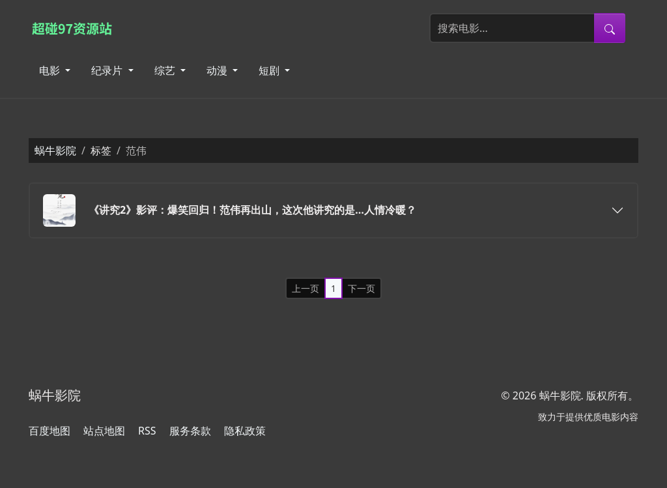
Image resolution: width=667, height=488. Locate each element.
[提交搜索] (609, 28)
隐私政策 (245, 430)
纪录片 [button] (108, 70)
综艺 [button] (166, 70)
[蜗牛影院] (78, 28)
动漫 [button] (218, 70)
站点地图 (104, 430)
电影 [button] (51, 70)
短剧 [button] (270, 70)
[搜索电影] (512, 28)
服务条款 (190, 430)
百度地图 (49, 430)
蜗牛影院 (55, 150)
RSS (147, 430)
